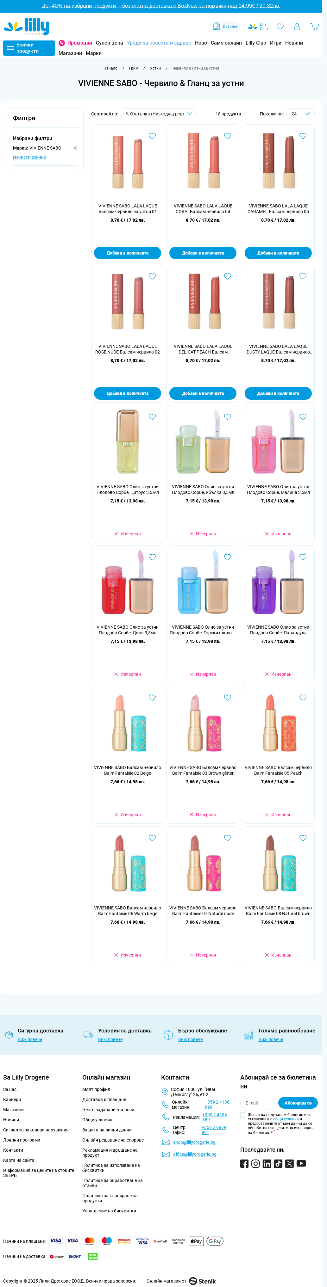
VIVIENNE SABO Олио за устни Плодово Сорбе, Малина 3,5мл (278, 489)
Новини (294, 43)
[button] (45, 122)
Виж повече (30, 1039)
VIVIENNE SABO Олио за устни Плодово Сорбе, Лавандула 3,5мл (278, 630)
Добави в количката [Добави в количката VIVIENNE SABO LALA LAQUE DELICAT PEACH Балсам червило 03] (203, 393)
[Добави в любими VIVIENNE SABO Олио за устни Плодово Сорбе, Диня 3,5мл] (152, 557)
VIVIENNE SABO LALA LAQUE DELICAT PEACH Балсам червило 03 (203, 349)
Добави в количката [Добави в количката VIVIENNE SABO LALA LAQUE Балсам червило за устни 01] (127, 253)
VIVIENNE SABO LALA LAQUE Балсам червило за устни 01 (127, 208)
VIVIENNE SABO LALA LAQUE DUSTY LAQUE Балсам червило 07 (278, 349)
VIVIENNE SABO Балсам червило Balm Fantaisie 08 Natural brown (278, 910)
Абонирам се (298, 1102)
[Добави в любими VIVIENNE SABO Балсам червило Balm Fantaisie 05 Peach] (303, 697)
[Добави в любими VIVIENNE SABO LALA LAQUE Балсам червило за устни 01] (152, 136)
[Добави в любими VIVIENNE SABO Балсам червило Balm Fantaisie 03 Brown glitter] (227, 697)
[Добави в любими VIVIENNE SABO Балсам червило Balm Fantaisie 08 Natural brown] (303, 838)
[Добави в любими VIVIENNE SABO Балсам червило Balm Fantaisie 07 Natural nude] (227, 838)
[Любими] (280, 26)
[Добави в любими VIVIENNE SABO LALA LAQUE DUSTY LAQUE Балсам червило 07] (303, 276)
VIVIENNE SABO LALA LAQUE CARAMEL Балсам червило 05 (278, 208)
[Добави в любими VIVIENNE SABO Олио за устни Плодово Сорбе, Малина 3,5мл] (303, 416)
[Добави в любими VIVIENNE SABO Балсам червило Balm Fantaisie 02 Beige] (152, 697)
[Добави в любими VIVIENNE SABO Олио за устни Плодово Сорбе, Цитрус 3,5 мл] (152, 416)
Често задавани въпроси (108, 1109)
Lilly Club (256, 43)
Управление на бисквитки (109, 1210)
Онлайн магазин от (181, 1281)
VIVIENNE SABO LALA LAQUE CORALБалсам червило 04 (203, 208)
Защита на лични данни (107, 1129)
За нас (9, 1089)
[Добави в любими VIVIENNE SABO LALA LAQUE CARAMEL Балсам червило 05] (303, 136)
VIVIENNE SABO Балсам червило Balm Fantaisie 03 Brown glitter (202, 770)
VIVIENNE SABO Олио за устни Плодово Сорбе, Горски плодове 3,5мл (203, 630)
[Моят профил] (297, 26)
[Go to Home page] (26, 26)
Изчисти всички (29, 157)
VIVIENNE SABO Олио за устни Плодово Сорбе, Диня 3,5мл (128, 630)
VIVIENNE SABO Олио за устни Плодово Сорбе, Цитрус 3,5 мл (128, 489)
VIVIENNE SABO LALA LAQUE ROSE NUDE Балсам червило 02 (127, 349)
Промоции (79, 43)
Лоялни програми (21, 1139)
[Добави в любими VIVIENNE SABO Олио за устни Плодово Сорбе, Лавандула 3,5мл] (303, 557)
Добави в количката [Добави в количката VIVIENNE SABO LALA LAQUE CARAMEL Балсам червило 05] (278, 253)
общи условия (286, 1119)
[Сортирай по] (159, 113)
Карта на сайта (19, 1160)
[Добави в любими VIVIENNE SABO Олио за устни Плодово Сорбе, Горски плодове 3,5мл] (227, 557)
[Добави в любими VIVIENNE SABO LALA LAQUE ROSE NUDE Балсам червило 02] (152, 276)
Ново (201, 43)
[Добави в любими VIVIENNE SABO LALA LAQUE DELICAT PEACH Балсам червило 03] (227, 276)
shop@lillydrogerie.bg (194, 1142)
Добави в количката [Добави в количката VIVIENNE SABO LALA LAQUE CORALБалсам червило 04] (203, 253)
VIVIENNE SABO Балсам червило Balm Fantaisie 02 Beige (127, 770)
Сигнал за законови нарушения (36, 1129)
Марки (94, 53)
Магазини (70, 53)
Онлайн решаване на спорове (113, 1139)
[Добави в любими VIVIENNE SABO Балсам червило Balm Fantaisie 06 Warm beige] (152, 838)
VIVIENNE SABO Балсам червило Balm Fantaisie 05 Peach (278, 770)
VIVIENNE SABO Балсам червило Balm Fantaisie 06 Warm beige (127, 910)
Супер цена (109, 43)
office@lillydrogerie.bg (195, 1154)
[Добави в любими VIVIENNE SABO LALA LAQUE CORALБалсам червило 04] (227, 136)
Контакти (13, 1150)
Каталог (225, 26)
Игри (275, 43)
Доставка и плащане (104, 1099)
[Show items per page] (300, 113)
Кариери (12, 1099)
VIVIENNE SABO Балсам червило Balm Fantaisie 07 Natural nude (202, 910)
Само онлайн (226, 43)
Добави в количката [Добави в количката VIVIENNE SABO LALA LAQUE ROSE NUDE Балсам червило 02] (127, 393)
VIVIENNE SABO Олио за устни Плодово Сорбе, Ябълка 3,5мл (203, 489)
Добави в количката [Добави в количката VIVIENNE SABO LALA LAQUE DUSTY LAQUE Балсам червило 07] (278, 393)
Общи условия (97, 1119)
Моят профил (96, 1089)
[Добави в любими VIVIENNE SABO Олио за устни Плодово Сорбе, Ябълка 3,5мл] (227, 416)
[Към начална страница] (110, 68)
